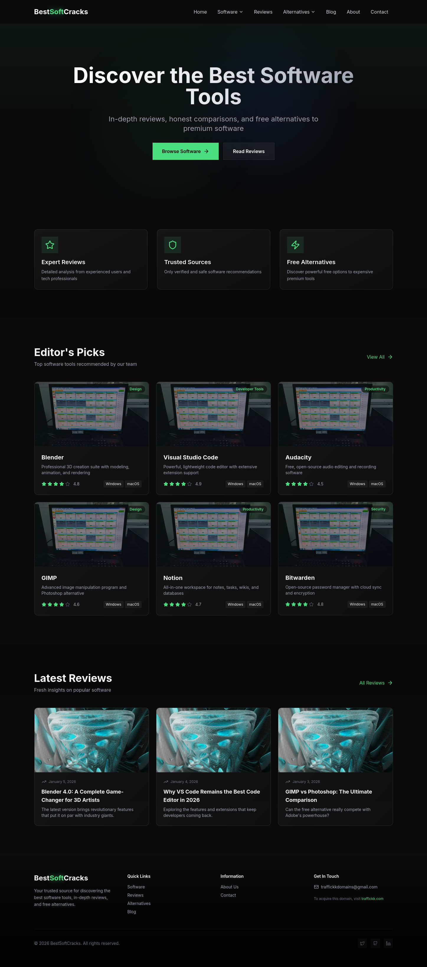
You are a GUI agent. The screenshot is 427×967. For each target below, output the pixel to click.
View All (380, 357)
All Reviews (376, 683)
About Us (230, 886)
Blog (331, 12)
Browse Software (185, 151)
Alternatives (299, 12)
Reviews (263, 12)
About (353, 12)
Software (230, 12)
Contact (379, 12)
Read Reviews (249, 151)
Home (200, 12)
